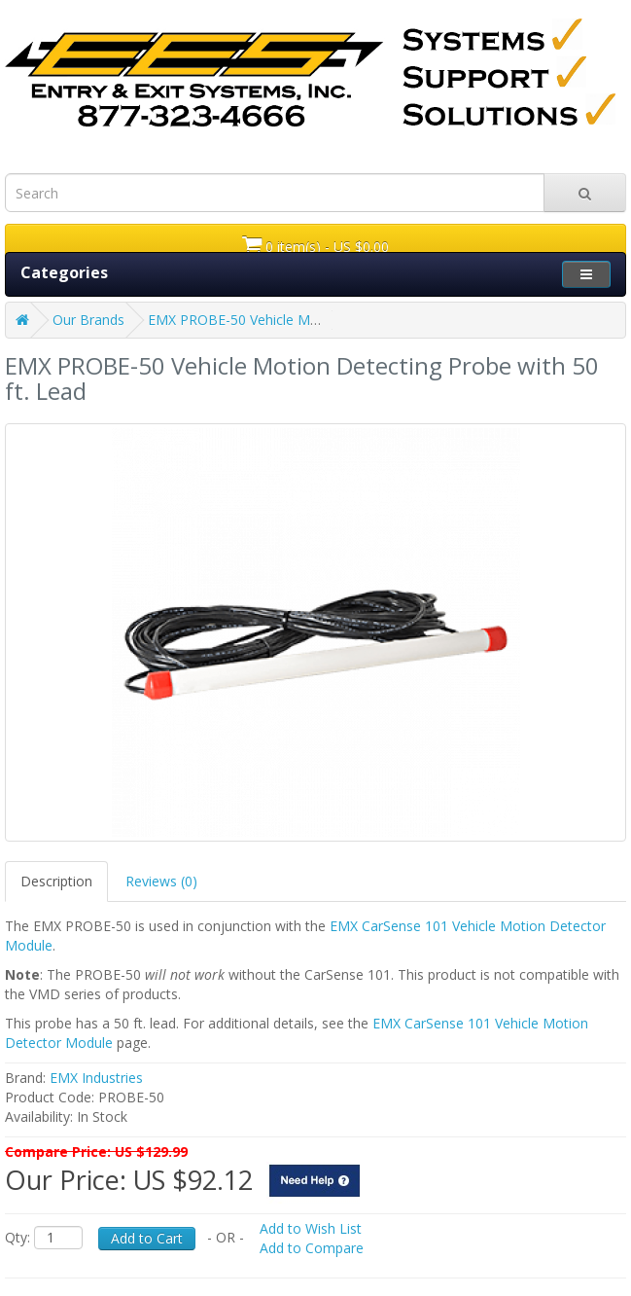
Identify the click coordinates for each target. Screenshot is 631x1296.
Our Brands (88, 319)
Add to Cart (147, 1238)
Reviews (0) (161, 881)
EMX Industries (96, 1077)
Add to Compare (312, 1248)
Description (56, 881)
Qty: (17, 1237)
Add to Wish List (311, 1228)
